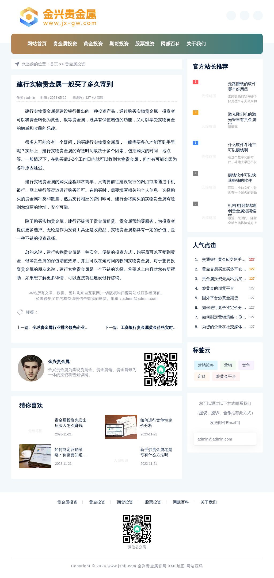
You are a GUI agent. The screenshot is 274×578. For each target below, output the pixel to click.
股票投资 (144, 43)
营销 (228, 365)
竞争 (246, 365)
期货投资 (119, 43)
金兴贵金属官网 (152, 566)
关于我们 (196, 43)
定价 (202, 376)
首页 (54, 64)
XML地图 (176, 566)
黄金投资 (93, 43)
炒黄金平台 (226, 376)
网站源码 (195, 566)
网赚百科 (170, 43)
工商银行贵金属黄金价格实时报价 (151, 327)
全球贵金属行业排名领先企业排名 (62, 327)
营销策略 (206, 365)
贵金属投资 (65, 43)
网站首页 (37, 43)
